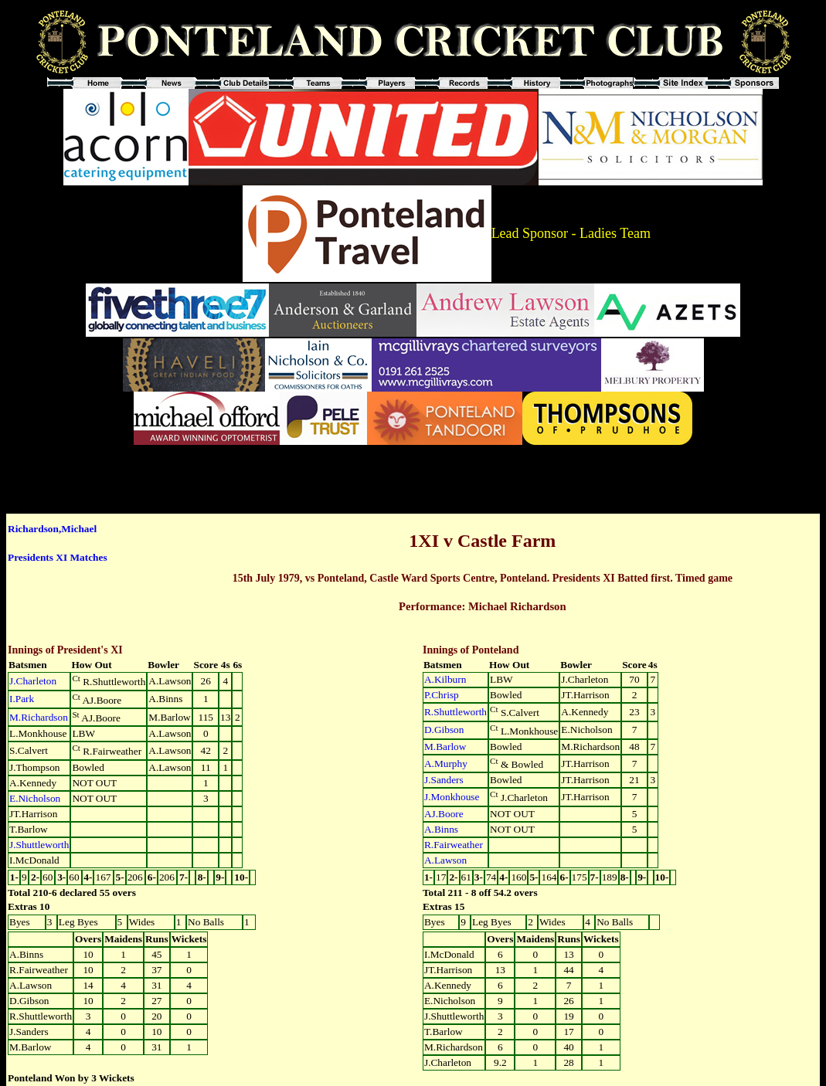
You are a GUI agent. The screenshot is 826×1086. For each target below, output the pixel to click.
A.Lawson (445, 860)
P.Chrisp (441, 695)
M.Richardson (38, 717)
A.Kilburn (445, 679)
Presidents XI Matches (57, 557)
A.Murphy (445, 763)
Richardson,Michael (52, 529)
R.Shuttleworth (455, 712)
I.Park (21, 698)
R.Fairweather (453, 844)
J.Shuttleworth (39, 844)
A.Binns (441, 829)
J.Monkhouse (451, 797)
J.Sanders (444, 780)
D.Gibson (444, 729)
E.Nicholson (34, 798)
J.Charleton (32, 681)
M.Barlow (445, 746)
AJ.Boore (444, 814)
